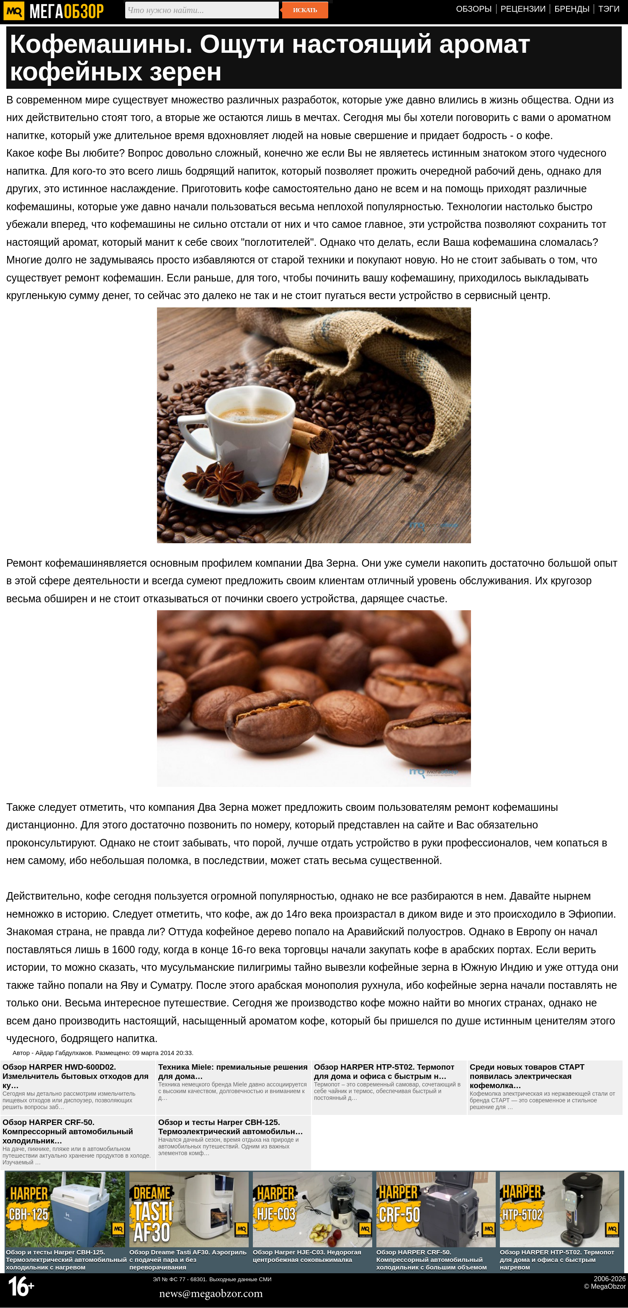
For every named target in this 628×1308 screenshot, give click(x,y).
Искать (305, 10)
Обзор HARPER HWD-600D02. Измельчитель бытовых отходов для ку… (76, 1076)
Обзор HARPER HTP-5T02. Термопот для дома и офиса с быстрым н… (384, 1072)
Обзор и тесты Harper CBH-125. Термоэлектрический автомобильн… (230, 1127)
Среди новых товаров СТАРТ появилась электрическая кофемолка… (527, 1076)
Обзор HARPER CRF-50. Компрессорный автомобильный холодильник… (68, 1131)
